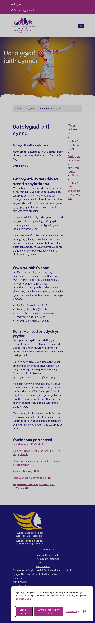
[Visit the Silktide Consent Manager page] (84, 611)
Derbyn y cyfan (24, 611)
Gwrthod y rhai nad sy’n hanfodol (48, 611)
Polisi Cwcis (25, 599)
